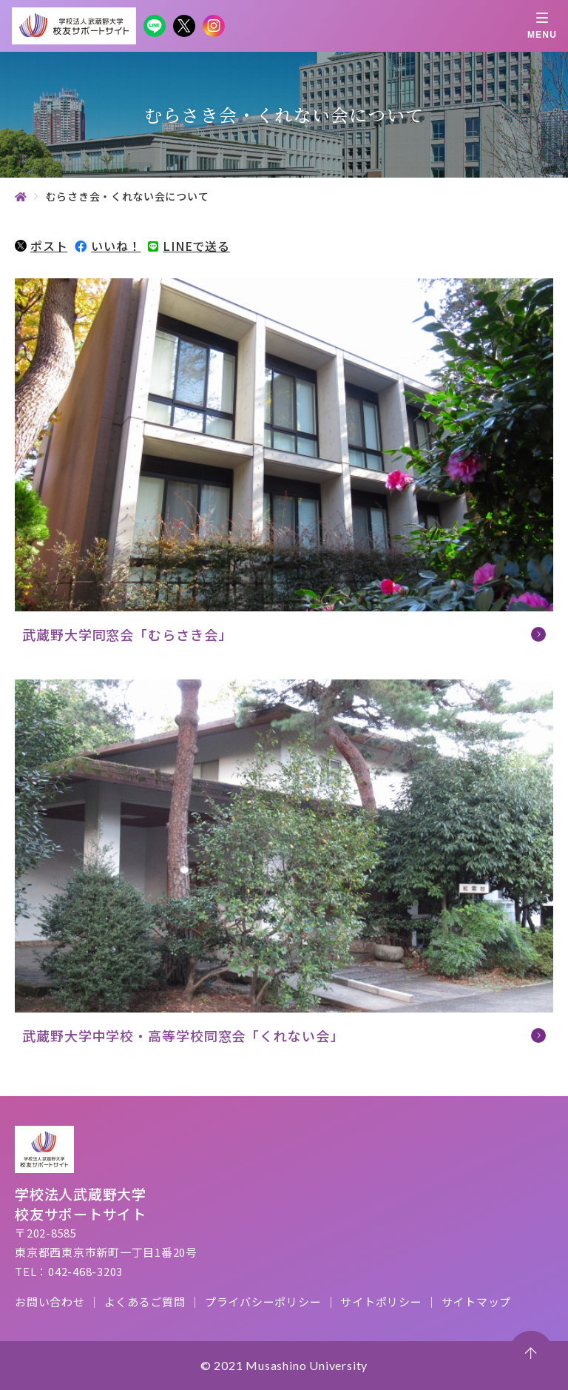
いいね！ (108, 246)
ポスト (41, 246)
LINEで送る (188, 246)
